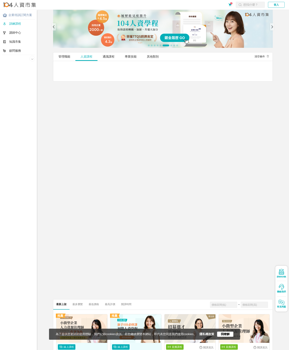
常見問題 (63, 348)
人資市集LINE (132, 347)
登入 (276, 4)
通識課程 (108, 56)
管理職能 (64, 56)
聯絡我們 (88, 348)
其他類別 (153, 56)
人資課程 (86, 56)
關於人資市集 (9, 348)
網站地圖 (100, 348)
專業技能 (131, 56)
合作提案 (76, 348)
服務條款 (38, 348)
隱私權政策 (25, 348)
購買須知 (51, 348)
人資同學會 (151, 347)
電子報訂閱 (114, 348)
